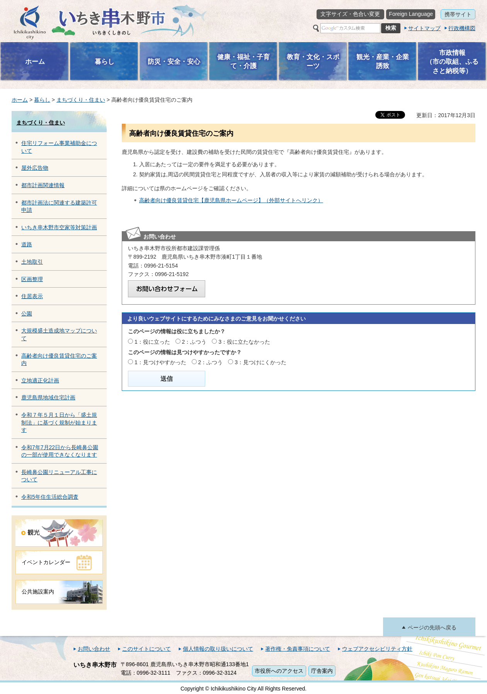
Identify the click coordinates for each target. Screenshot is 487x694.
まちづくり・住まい (80, 100)
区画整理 (32, 279)
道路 (26, 244)
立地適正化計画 (40, 380)
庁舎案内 (322, 671)
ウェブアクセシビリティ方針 (377, 649)
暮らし (42, 100)
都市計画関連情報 (43, 185)
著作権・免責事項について (297, 649)
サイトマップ (424, 28)
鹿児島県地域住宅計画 (48, 397)
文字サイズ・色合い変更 (350, 14)
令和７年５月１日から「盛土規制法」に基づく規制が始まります (59, 422)
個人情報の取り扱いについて (218, 649)
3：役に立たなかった (244, 342)
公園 (26, 313)
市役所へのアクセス (279, 671)
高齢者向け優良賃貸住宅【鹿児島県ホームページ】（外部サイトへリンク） (231, 200)
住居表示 (32, 296)
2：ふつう (194, 342)
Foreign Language (411, 14)
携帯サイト (458, 14)
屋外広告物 (34, 168)
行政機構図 (461, 28)
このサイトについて (146, 649)
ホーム (20, 100)
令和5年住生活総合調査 (49, 497)
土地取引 (32, 262)
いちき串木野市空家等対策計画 (59, 227)
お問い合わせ (94, 649)
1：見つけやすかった (160, 362)
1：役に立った (152, 342)
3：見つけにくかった (260, 362)
